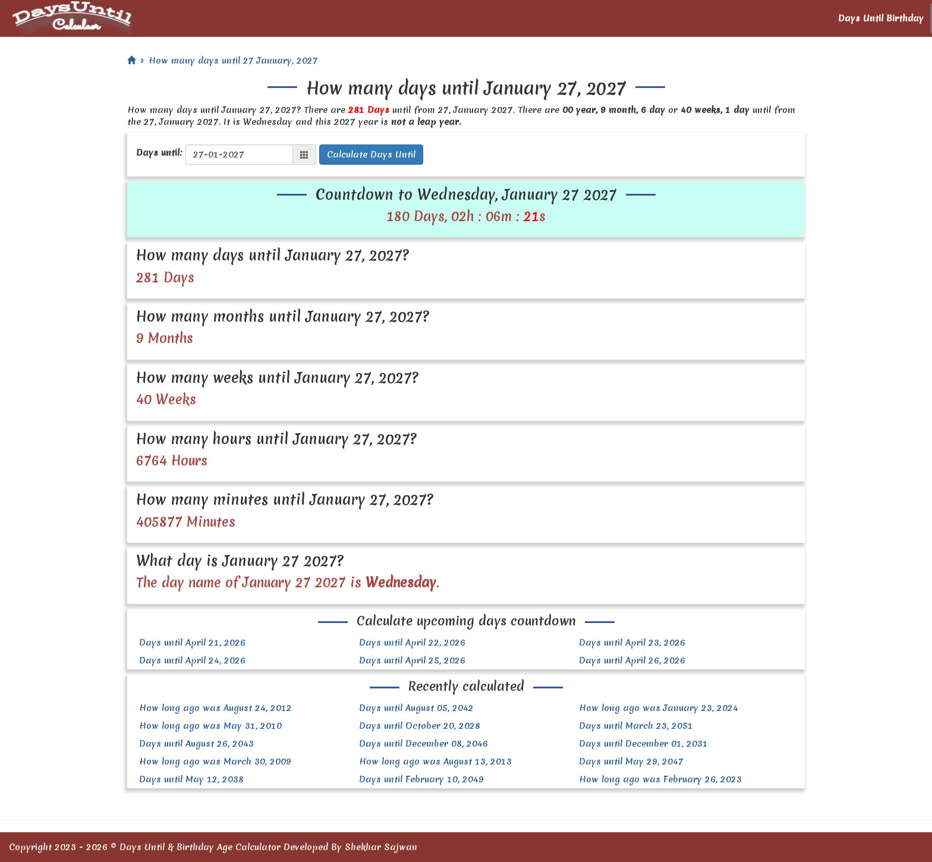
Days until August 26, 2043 (196, 744)
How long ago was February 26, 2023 (660, 779)
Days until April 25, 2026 (412, 660)
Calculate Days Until (371, 155)
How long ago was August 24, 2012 (215, 708)
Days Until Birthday (881, 18)
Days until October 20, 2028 (419, 726)
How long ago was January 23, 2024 (658, 708)
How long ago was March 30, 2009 (215, 761)
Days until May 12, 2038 (191, 779)
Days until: (159, 153)
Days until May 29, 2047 (631, 761)
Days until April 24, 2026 (192, 660)
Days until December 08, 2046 (423, 744)
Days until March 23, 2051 (636, 726)
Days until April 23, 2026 (632, 643)
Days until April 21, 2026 (192, 643)
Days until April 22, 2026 (412, 643)
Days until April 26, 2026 (632, 660)
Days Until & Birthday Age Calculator (200, 847)
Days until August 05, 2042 (416, 708)
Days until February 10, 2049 (421, 779)
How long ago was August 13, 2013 (435, 761)
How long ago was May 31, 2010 (210, 726)
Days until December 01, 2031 (643, 744)
